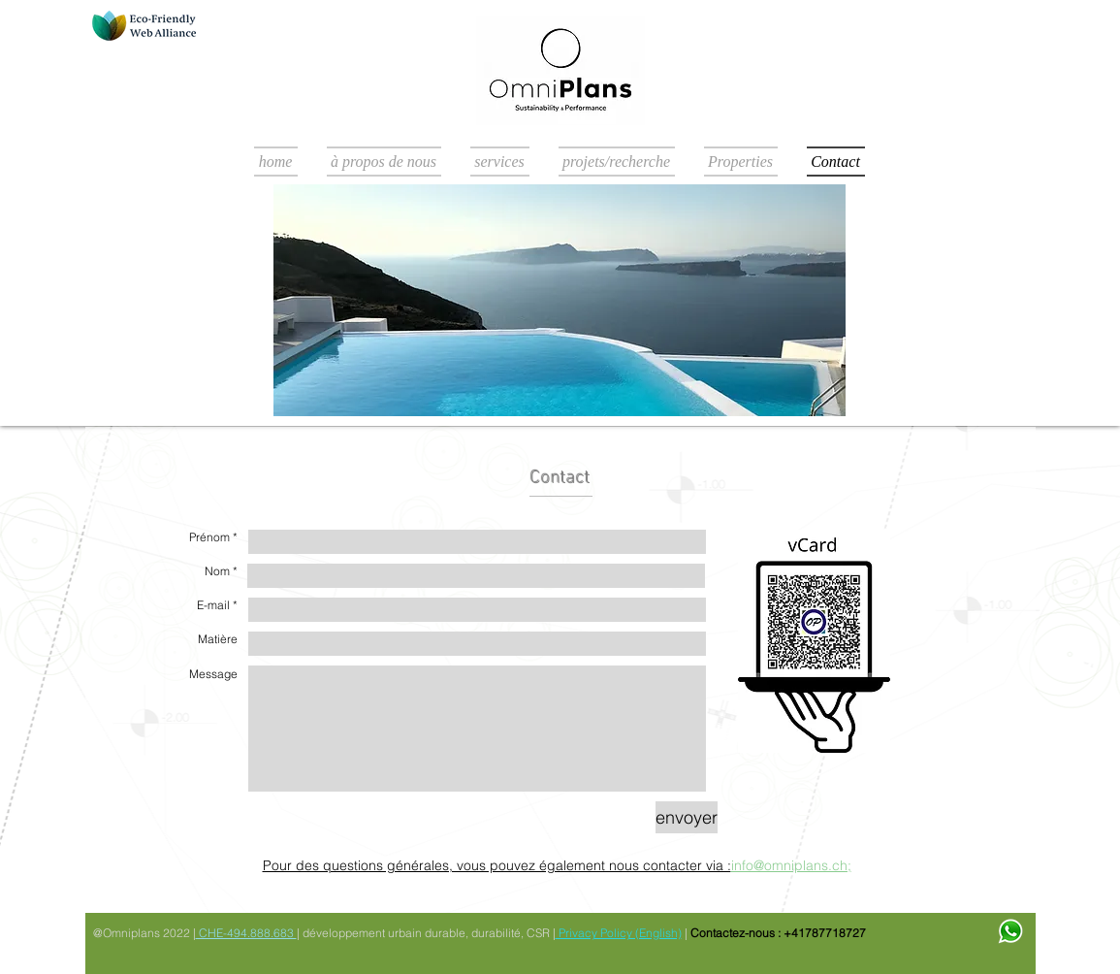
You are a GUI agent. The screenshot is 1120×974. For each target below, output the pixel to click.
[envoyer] (687, 817)
